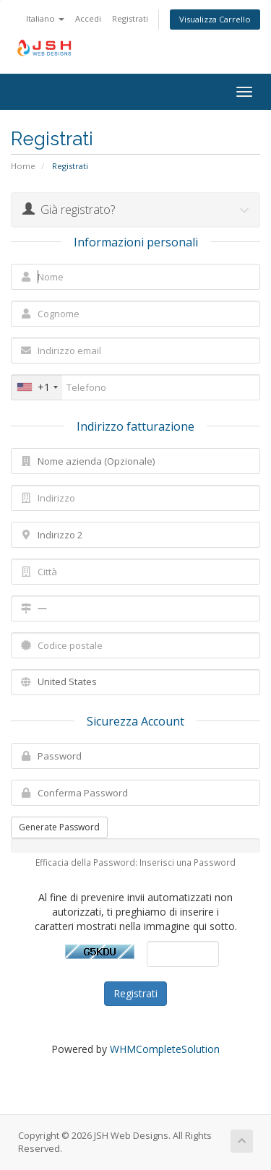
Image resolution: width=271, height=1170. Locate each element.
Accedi (88, 18)
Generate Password (59, 827)
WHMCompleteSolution (165, 1049)
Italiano (45, 18)
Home (23, 165)
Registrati (130, 18)
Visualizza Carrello (215, 19)
